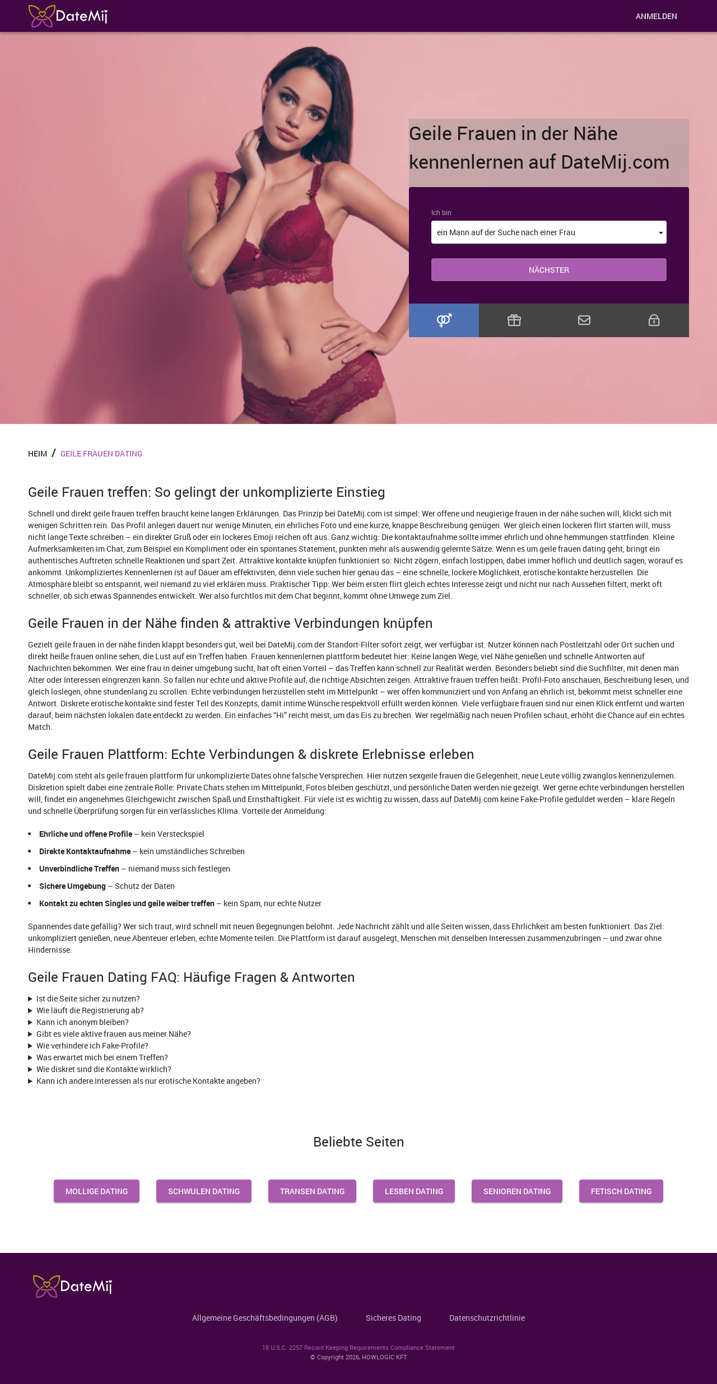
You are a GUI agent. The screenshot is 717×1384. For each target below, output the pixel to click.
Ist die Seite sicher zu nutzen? (88, 998)
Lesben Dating (414, 1191)
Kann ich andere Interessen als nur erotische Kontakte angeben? (148, 1080)
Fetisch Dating (621, 1191)
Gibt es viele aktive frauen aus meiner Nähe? (113, 1033)
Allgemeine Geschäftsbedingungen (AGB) (265, 1317)
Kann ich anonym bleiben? (82, 1022)
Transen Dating (312, 1191)
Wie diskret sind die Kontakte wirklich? (103, 1069)
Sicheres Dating (393, 1317)
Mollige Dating (97, 1191)
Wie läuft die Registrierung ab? (90, 1010)
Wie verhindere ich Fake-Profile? (92, 1045)
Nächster (549, 269)
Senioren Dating (517, 1191)
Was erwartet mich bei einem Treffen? (102, 1057)
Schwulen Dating (204, 1191)
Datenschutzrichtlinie (487, 1317)
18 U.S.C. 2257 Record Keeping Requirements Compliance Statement (358, 1347)
